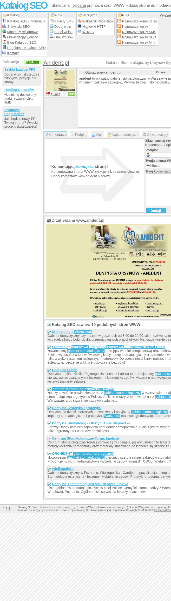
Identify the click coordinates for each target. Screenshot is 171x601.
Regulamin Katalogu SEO (26, 48)
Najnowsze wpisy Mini (138, 42)
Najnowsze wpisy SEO (139, 37)
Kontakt (13, 53)
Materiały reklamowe (22, 32)
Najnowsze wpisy (135, 26)
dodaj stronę (139, 5)
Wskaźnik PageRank (97, 21)
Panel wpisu (63, 32)
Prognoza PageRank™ (14, 112)
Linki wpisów (63, 37)
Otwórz (103, 72)
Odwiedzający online (22, 37)
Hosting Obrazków (19, 90)
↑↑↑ (6, 508)
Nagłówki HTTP (94, 26)
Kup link (32, 62)
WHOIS (88, 32)
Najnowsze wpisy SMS (139, 32)
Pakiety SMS (64, 21)
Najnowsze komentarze (139, 21)
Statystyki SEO (18, 26)
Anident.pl (56, 62)
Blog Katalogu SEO (21, 42)
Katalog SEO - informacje (26, 21)
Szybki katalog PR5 (19, 69)
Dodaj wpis (62, 26)
